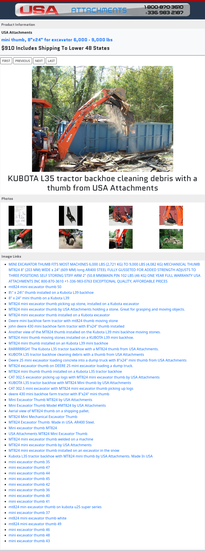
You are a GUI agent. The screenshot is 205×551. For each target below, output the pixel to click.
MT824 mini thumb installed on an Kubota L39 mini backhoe (58, 343)
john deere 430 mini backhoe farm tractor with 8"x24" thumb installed (66, 326)
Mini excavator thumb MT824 (33, 427)
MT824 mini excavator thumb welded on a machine (51, 439)
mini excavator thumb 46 (29, 529)
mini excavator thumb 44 (29, 473)
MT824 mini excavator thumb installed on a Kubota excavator (59, 315)
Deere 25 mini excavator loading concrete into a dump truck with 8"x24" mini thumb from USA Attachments (97, 360)
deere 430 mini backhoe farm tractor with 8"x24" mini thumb (59, 394)
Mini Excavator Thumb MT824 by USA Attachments (50, 399)
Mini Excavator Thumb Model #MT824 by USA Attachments (57, 405)
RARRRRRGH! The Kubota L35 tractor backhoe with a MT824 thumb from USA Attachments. (84, 349)
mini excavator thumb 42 (29, 484)
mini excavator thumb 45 (29, 478)
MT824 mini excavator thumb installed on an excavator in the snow (64, 450)
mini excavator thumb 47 (29, 467)
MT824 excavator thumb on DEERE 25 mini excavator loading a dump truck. (71, 365)
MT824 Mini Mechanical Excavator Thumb (43, 416)
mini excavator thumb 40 (29, 495)
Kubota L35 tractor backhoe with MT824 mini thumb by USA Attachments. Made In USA (81, 456)
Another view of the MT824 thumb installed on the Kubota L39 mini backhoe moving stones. (85, 332)
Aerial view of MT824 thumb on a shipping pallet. (49, 411)
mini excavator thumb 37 (29, 512)
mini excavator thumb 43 (29, 540)
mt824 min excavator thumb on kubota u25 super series (55, 506)
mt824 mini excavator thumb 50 (35, 286)
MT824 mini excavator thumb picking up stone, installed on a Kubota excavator (74, 303)
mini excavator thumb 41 (29, 501)
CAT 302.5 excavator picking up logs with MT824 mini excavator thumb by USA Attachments (84, 377)
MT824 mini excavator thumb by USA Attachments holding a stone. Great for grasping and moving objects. (97, 309)
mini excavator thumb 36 (29, 489)
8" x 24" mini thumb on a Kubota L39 (39, 298)
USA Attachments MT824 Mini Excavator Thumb (48, 433)
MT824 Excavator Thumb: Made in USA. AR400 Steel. (52, 422)
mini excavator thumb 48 (29, 535)
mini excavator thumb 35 (29, 461)
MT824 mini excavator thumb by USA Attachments (50, 444)
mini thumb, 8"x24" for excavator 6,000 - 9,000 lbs (57, 40)
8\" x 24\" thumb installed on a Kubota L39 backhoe (51, 292)
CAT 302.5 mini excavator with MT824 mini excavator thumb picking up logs (71, 388)
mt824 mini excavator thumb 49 (35, 523)
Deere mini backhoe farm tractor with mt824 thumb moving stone (63, 320)
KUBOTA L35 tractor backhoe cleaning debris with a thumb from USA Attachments (76, 354)
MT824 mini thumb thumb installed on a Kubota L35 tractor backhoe (65, 371)
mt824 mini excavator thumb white (37, 518)
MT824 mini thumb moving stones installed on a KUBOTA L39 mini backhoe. (71, 337)
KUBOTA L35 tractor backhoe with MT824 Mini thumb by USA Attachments (70, 382)
